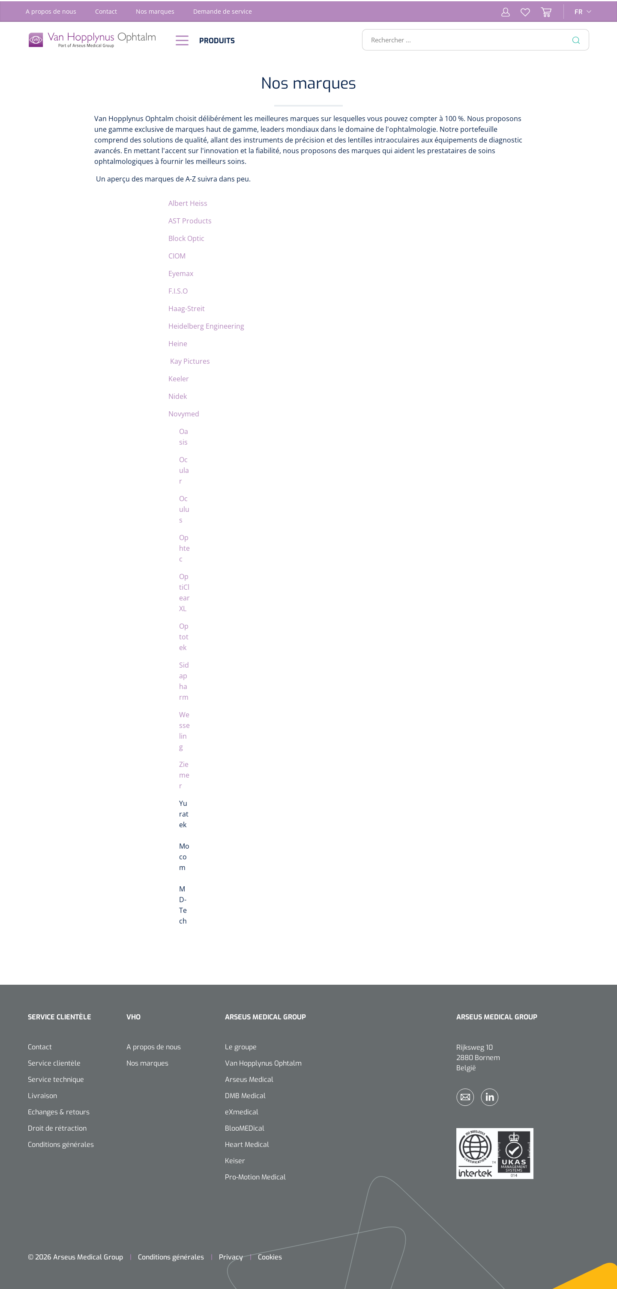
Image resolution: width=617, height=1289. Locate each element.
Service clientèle (54, 1061)
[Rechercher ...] (472, 39)
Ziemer (184, 773)
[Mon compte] (505, 10)
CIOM (177, 254)
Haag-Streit (186, 307)
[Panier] (540, 10)
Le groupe (241, 1045)
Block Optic (186, 237)
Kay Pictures (189, 360)
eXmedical (241, 1110)
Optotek (184, 635)
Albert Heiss (187, 202)
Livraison (42, 1094)
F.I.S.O (178, 289)
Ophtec (184, 547)
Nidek (177, 395)
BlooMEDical (244, 1127)
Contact (106, 10)
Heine (177, 342)
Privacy (231, 1255)
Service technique (56, 1078)
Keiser (235, 1159)
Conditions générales (61, 1143)
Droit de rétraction (57, 1127)
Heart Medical (247, 1143)
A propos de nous (51, 10)
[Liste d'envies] (520, 10)
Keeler (178, 377)
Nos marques (155, 10)
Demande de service (222, 10)
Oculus (184, 508)
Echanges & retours (59, 1110)
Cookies (270, 1255)
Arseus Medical (249, 1078)
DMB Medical (245, 1094)
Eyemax (180, 272)
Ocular (184, 469)
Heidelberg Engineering (206, 325)
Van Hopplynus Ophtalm (263, 1061)
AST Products (190, 219)
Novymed (183, 412)
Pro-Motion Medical (255, 1175)
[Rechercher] (576, 39)
